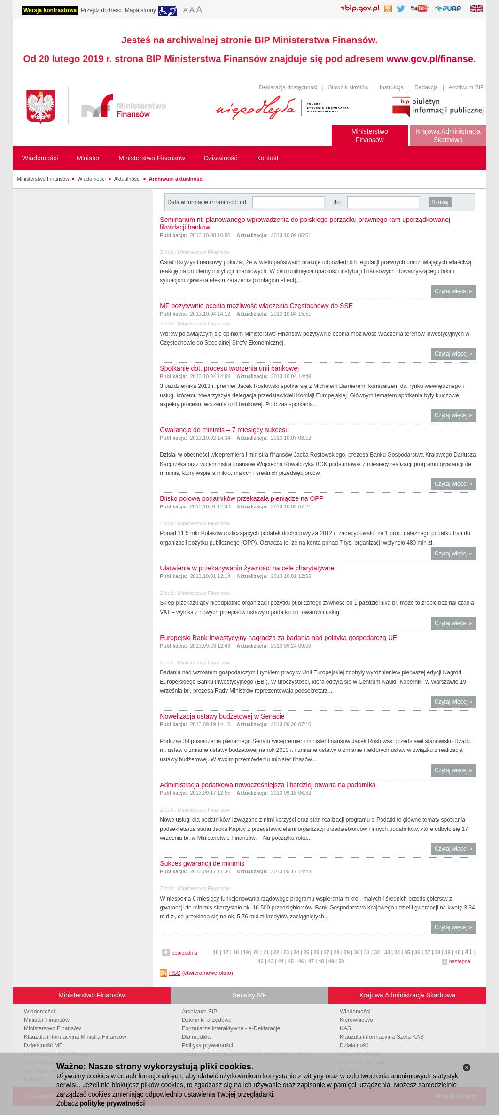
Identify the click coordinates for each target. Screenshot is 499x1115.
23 (286, 952)
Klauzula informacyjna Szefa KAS (382, 1037)
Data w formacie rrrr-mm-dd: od (207, 202)
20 (256, 952)
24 (296, 952)
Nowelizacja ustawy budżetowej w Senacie (222, 716)
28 (336, 952)
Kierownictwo (356, 1020)
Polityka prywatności (207, 1045)
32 (377, 952)
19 (246, 952)
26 (316, 952)
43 (270, 961)
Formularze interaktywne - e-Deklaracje (231, 1028)
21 (266, 952)
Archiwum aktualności (176, 179)
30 (356, 952)
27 (326, 952)
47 (311, 961)
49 (331, 961)
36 (417, 952)
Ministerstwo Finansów (43, 179)
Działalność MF (43, 1045)
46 (301, 961)
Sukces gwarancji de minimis (202, 863)
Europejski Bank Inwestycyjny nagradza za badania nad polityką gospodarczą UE (278, 637)
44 (280, 961)
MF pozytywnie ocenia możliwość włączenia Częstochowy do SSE (256, 305)
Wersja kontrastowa (50, 10)
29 (347, 952)
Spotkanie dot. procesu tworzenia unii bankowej (229, 368)
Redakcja (426, 87)
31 (367, 952)
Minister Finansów (47, 1020)
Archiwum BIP (466, 87)
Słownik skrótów (348, 87)
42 (261, 961)
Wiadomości (92, 179)
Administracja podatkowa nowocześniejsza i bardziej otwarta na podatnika (267, 785)
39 (447, 952)
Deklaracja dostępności (288, 87)
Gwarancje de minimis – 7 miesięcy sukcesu (224, 430)
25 (306, 952)
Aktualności (127, 179)
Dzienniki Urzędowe (207, 1020)
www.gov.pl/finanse (430, 59)
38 (437, 952)
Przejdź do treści (102, 10)
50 (341, 961)
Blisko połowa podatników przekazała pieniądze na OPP (242, 498)
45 (291, 961)
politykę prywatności (112, 1103)
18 (236, 952)
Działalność (354, 1045)
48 (321, 961)
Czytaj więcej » (455, 292)
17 (225, 952)
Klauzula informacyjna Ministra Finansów (75, 1037)
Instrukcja (392, 87)
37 (427, 952)
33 (387, 952)
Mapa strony (140, 10)
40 (457, 952)
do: (337, 202)
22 (276, 952)
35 (407, 952)
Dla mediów (196, 1037)
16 (215, 952)
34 (397, 952)
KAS (345, 1028)
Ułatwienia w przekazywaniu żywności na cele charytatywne (247, 568)
